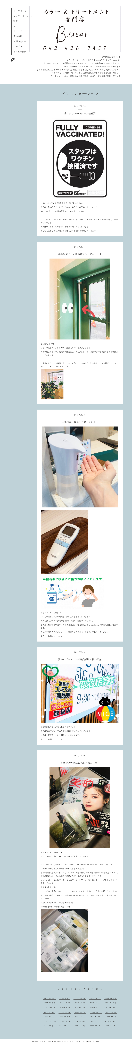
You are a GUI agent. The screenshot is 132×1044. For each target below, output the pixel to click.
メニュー (17, 26)
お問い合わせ (19, 41)
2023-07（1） (49, 1012)
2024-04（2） (111, 1003)
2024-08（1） (95, 1003)
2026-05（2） (50, 998)
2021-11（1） (81, 1021)
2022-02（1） (111, 1017)
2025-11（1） (65, 998)
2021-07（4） (64, 1026)
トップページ (19, 11)
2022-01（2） (51, 1021)
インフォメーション (23, 16)
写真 (15, 21)
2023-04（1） (65, 1012)
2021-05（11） (96, 1026)
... (102, 989)
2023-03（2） (80, 1012)
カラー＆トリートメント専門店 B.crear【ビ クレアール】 (60, 1041)
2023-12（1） (80, 1007)
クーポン (17, 46)
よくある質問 (19, 51)
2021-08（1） (49, 1026)
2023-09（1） (110, 1007)
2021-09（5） (110, 1021)
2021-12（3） (66, 1021)
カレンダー (18, 31)
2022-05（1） (80, 1017)
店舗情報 (17, 36)
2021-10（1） (95, 1021)
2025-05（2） (111, 998)
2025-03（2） (50, 1003)
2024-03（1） (50, 1007)
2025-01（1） (65, 1003)
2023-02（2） (96, 1012)
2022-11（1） (111, 1012)
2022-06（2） (65, 1017)
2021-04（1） (111, 1026)
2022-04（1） (95, 1017)
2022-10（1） (49, 1017)
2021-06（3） (80, 1026)
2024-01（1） (65, 1007)
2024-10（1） (80, 1003)
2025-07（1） (95, 998)
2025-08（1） (80, 998)
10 (97, 989)
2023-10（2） (95, 1007)
